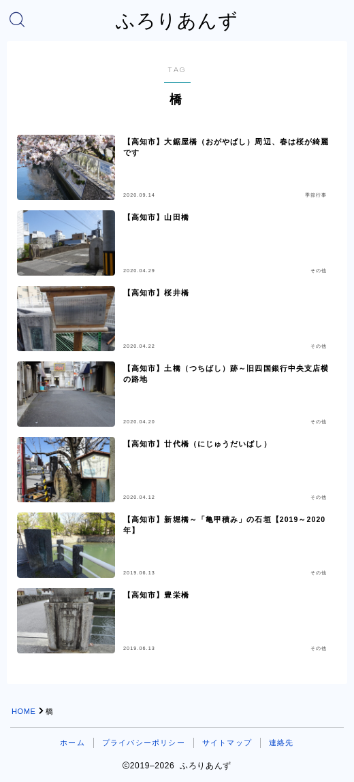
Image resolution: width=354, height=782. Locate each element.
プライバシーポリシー (143, 742)
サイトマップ (227, 742)
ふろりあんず (177, 20)
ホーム (72, 742)
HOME (23, 711)
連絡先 (281, 742)
